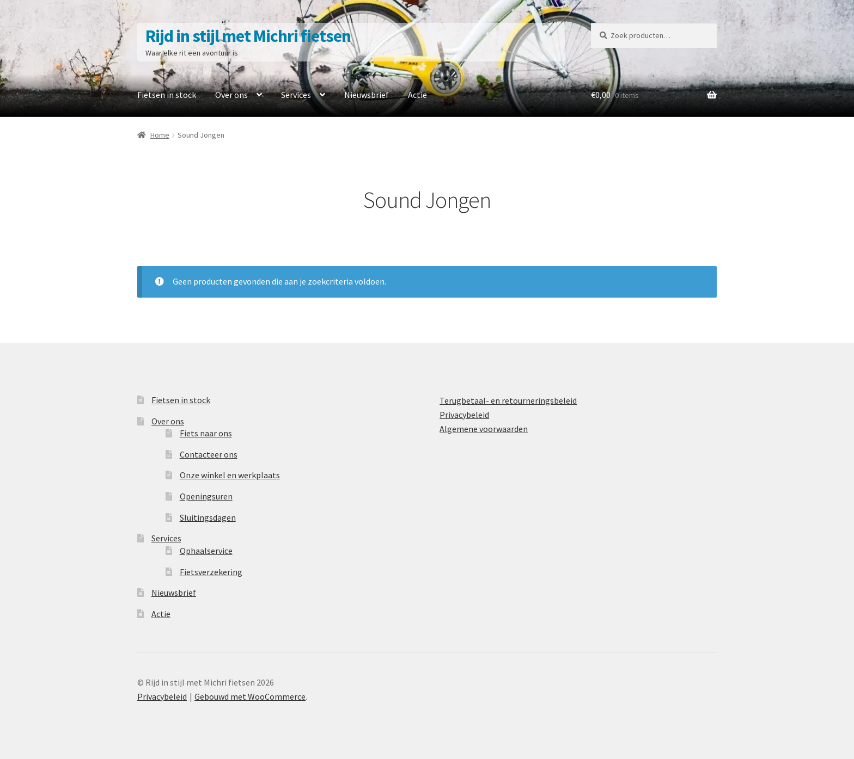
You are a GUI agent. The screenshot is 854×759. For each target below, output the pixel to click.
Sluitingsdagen (208, 517)
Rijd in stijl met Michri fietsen (248, 36)
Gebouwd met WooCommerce (250, 696)
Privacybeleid (464, 414)
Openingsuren (206, 496)
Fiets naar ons (206, 433)
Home (159, 135)
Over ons (231, 94)
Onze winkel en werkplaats (230, 475)
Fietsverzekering (211, 571)
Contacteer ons (208, 454)
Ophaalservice (206, 550)
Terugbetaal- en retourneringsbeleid (508, 400)
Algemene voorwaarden (484, 428)
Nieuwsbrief (366, 94)
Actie (417, 94)
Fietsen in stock (166, 94)
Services (296, 94)
